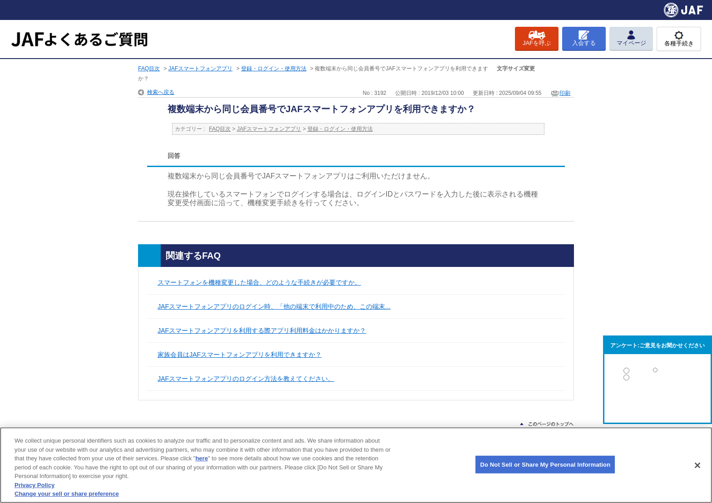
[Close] (697, 465)
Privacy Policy (34, 485)
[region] (356, 465)
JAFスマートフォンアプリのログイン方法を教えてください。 (246, 378)
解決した (657, 372)
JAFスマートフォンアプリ (200, 68)
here (201, 458)
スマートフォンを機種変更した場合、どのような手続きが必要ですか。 (259, 282)
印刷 (564, 93)
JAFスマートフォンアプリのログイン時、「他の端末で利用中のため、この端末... (274, 306)
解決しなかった (657, 402)
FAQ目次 (149, 68)
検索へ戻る (160, 92)
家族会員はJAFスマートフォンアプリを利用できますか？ (239, 354)
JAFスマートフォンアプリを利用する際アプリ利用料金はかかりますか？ (262, 330)
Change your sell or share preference (67, 493)
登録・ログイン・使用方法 (274, 68)
